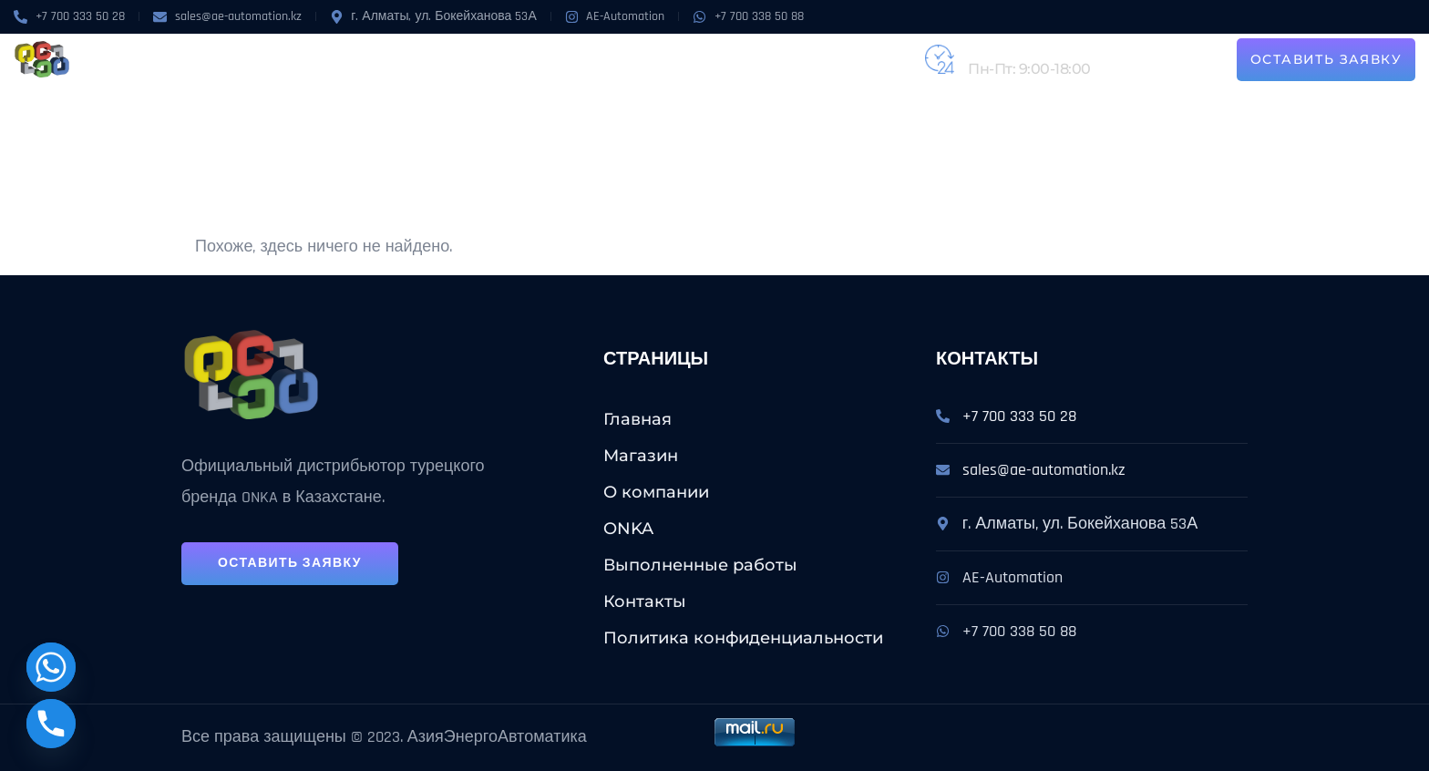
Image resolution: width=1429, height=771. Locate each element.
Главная (637, 419)
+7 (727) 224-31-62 (1027, 48)
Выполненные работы (699, 59)
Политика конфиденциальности (743, 638)
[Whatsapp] (51, 667)
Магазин (325, 59)
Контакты (835, 59)
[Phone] (51, 723)
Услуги (563, 59)
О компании (418, 59)
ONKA (494, 59)
